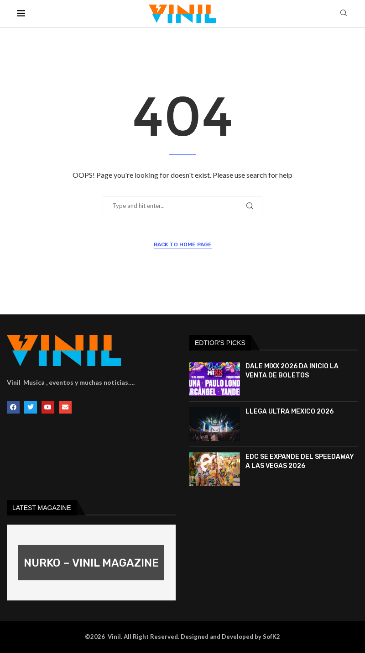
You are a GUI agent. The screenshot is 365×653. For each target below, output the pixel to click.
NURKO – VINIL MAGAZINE (91, 563)
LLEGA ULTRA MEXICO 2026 (289, 411)
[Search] (343, 13)
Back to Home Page (183, 244)
